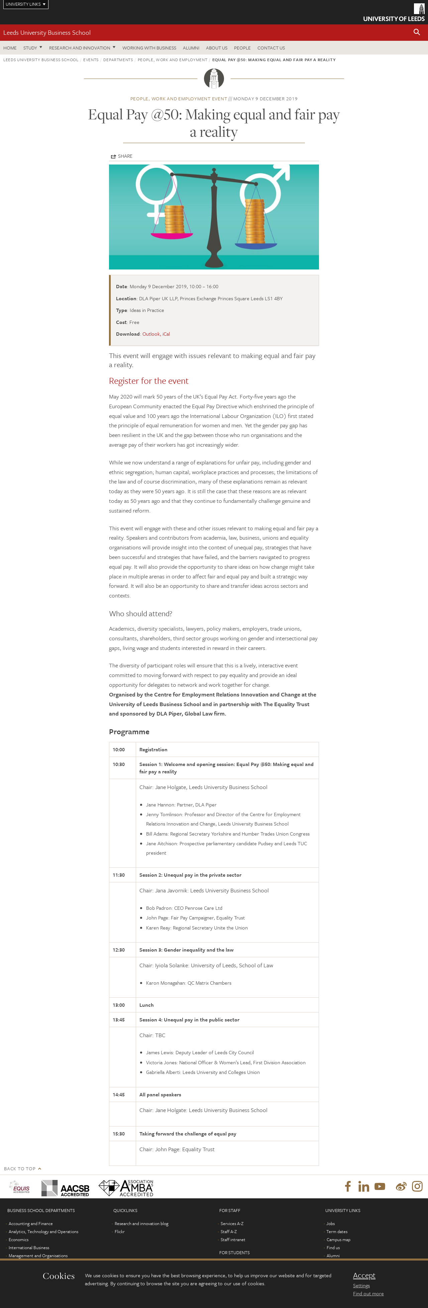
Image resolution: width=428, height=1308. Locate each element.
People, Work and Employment (173, 60)
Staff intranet (233, 1239)
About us (216, 47)
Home (10, 47)
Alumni (191, 47)
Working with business (149, 47)
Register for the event (149, 380)
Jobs (330, 1223)
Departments (118, 60)
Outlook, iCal (156, 333)
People (242, 47)
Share (125, 155)
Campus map (338, 1239)
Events (91, 60)
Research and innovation (79, 47)
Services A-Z (232, 1223)
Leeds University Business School (47, 32)
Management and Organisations (38, 1255)
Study (30, 47)
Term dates (336, 1231)
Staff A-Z (229, 1231)
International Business (29, 1247)
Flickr (120, 1231)
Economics (18, 1239)
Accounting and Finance (31, 1223)
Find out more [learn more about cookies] (368, 1293)
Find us (333, 1247)
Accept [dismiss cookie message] (364, 1275)
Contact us (271, 47)
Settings (361, 1285)
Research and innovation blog (142, 1223)
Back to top (19, 1168)
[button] (417, 32)
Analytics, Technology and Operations (43, 1231)
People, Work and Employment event (178, 98)
